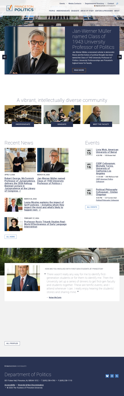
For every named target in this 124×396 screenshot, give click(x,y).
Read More (79, 70)
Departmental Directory (94, 4)
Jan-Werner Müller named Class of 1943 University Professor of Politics (51, 181)
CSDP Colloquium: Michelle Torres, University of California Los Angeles (105, 168)
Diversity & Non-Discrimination (31, 385)
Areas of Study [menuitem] (87, 11)
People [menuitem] (52, 11)
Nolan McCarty (55, 297)
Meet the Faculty (101, 124)
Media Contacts (75, 4)
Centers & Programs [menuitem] (104, 11)
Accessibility (10, 385)
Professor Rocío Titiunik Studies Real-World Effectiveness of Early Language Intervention (45, 224)
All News (10, 237)
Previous (4, 57)
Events (62, 4)
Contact (111, 4)
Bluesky (107, 376)
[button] (117, 3)
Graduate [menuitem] (75, 11)
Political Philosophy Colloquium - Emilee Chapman (107, 192)
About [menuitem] (117, 11)
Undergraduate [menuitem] (63, 11)
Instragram (112, 376)
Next (119, 57)
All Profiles (12, 343)
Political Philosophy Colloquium (107, 200)
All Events (92, 207)
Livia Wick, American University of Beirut (107, 151)
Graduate (61, 124)
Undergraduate (23, 124)
